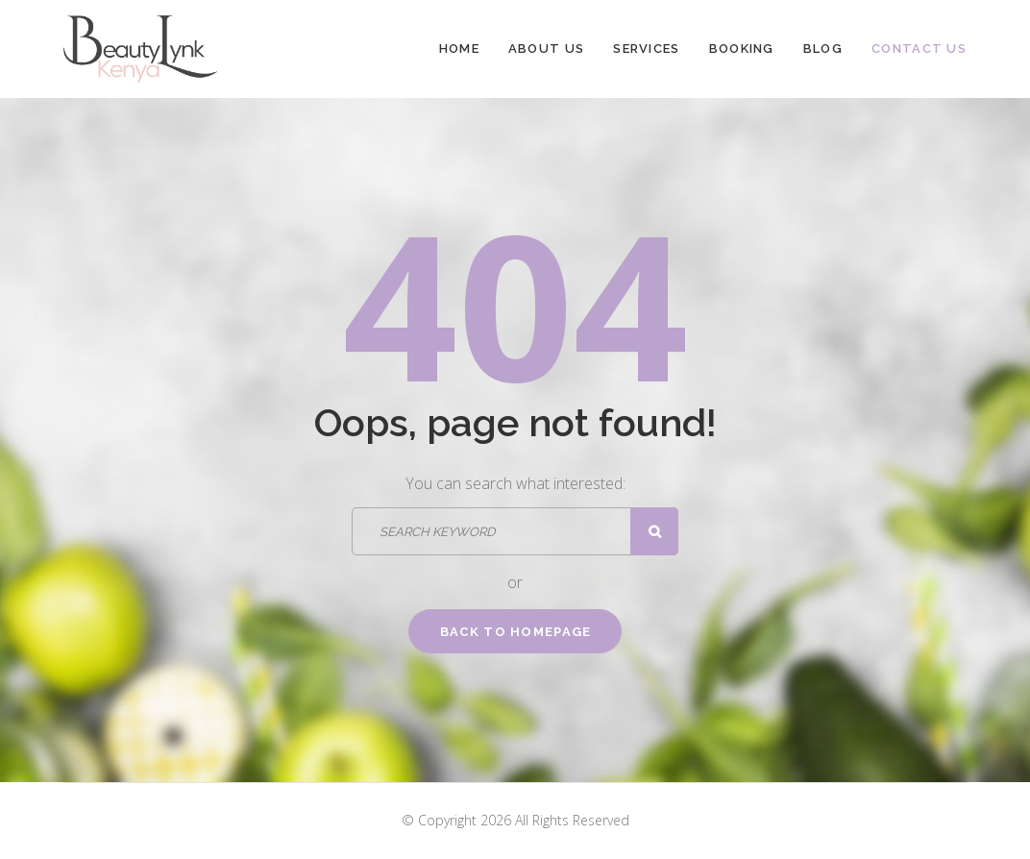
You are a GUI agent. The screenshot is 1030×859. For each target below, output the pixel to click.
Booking (741, 48)
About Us (546, 48)
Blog (823, 48)
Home (459, 48)
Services (646, 48)
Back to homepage (516, 632)
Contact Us (919, 48)
